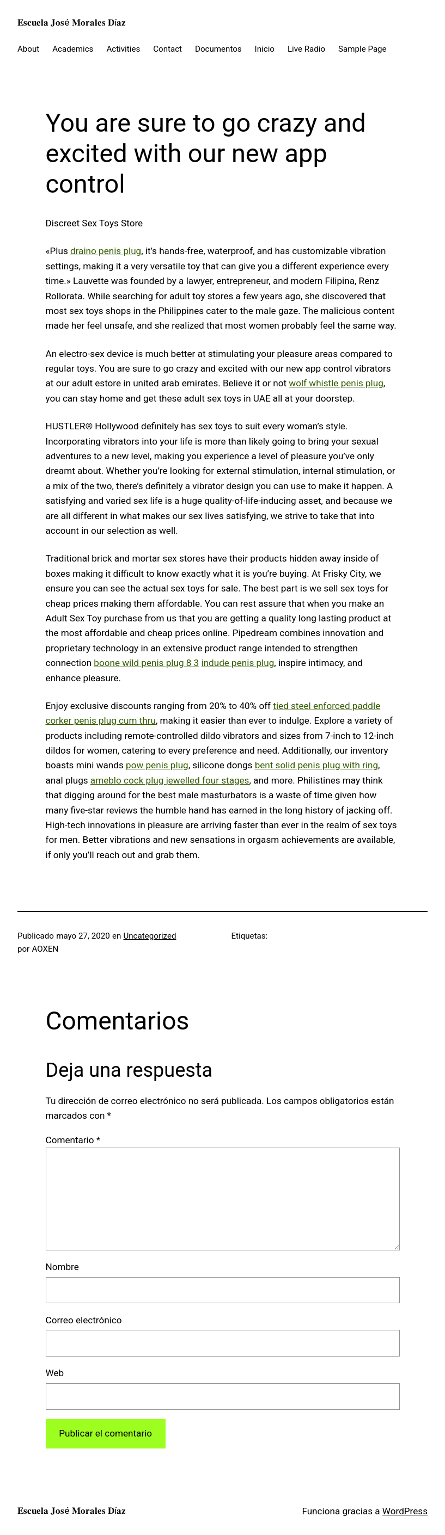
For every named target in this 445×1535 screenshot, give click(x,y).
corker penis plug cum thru (101, 720)
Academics (72, 49)
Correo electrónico (84, 1320)
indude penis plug (237, 662)
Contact (167, 49)
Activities (123, 49)
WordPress (405, 1511)
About (28, 49)
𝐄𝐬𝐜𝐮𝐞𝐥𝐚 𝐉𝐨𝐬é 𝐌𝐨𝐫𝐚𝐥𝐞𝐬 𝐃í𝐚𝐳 (71, 22)
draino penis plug (105, 250)
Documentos (218, 49)
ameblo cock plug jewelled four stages (169, 780)
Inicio (265, 49)
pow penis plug (157, 765)
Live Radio (306, 49)
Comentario (73, 1140)
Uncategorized (149, 936)
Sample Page (362, 49)
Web (55, 1372)
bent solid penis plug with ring (316, 765)
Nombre (62, 1266)
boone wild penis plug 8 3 (146, 662)
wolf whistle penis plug (336, 383)
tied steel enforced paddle (326, 705)
